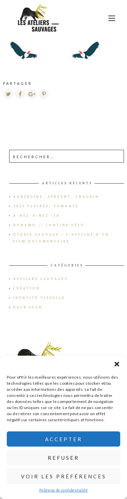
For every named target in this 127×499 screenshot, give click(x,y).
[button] (116, 364)
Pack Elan (28, 307)
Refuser (63, 458)
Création (26, 288)
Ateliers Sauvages (40, 279)
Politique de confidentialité (63, 491)
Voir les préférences (63, 476)
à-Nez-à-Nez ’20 (36, 215)
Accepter (63, 439)
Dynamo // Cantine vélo (49, 225)
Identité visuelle (39, 298)
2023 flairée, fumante (46, 206)
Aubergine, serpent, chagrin (56, 196)
